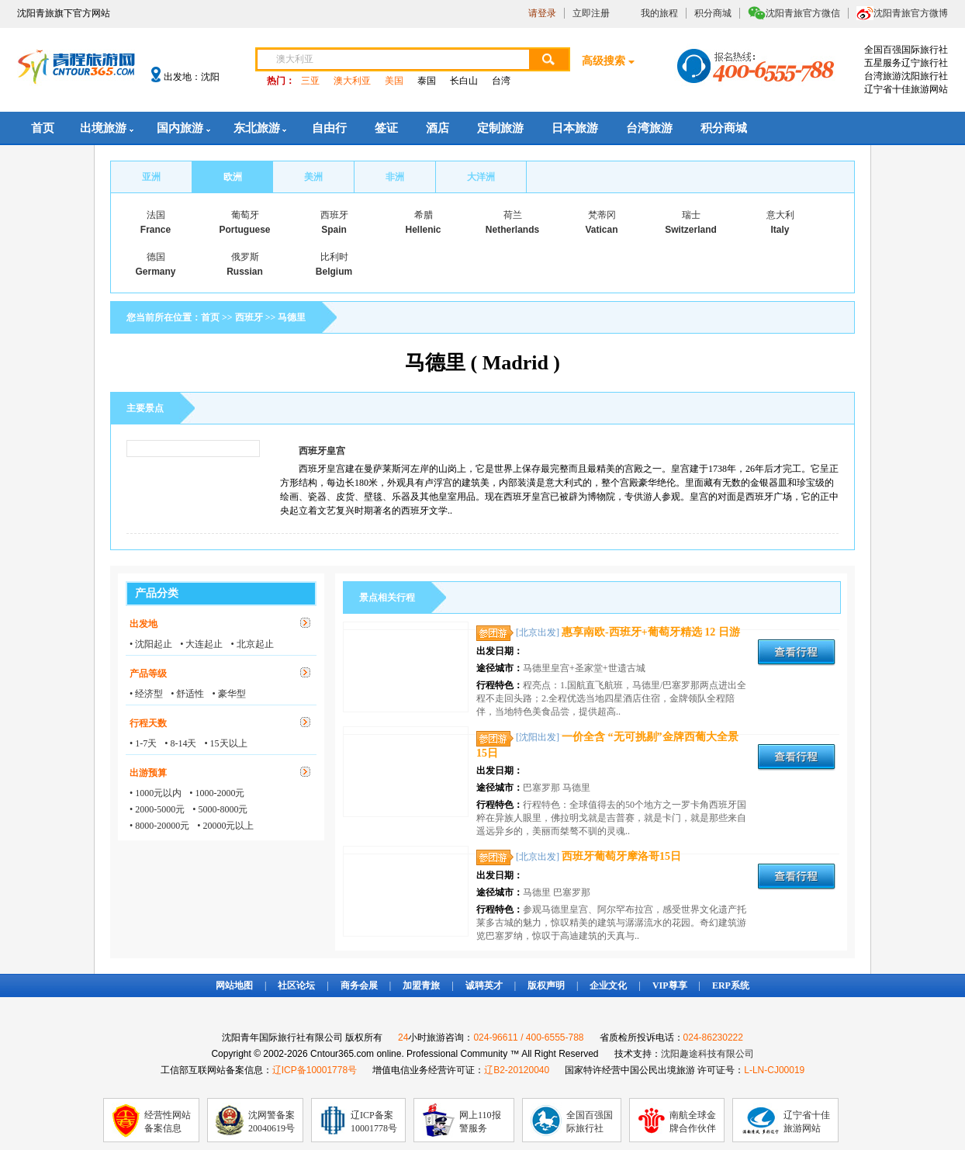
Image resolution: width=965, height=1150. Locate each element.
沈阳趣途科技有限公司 (707, 1053)
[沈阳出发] (537, 737)
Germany (155, 271)
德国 (156, 256)
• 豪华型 (228, 693)
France (155, 229)
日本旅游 (575, 128)
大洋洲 (481, 176)
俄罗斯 (245, 256)
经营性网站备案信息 (167, 1122)
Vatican (601, 229)
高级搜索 (603, 61)
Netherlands (512, 229)
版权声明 (546, 985)
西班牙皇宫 (322, 450)
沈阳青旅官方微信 (803, 13)
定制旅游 (500, 128)
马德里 (292, 317)
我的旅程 (659, 13)
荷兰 (512, 215)
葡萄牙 (245, 215)
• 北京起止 (251, 644)
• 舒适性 (187, 693)
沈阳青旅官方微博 (910, 13)
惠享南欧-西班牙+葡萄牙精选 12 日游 (651, 632)
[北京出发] (537, 632)
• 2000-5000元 (157, 809)
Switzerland (691, 229)
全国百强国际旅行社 (589, 1122)
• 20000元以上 (225, 825)
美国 (394, 80)
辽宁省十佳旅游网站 (806, 1122)
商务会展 (359, 985)
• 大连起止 (201, 644)
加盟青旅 (421, 985)
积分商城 (713, 13)
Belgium (334, 271)
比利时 (334, 256)
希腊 (423, 215)
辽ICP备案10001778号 (374, 1122)
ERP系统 (730, 985)
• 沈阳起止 (151, 644)
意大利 (780, 215)
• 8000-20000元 (159, 825)
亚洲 (151, 176)
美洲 (313, 176)
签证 (386, 128)
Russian (245, 271)
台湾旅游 (649, 128)
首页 (42, 128)
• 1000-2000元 (216, 793)
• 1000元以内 (156, 793)
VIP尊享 (669, 985)
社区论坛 (296, 985)
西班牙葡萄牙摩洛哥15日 (621, 856)
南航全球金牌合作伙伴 (692, 1122)
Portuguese (244, 229)
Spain (334, 229)
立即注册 (591, 13)
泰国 (426, 80)
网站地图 (234, 985)
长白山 (464, 80)
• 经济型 (146, 693)
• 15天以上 (225, 743)
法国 (156, 215)
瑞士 (691, 215)
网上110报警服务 (480, 1122)
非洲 (395, 176)
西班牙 (334, 215)
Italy (779, 229)
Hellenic (423, 229)
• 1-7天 (143, 743)
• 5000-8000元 (219, 809)
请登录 (542, 13)
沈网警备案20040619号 (271, 1122)
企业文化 (608, 985)
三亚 (310, 80)
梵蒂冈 (602, 215)
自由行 (329, 128)
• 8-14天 (180, 743)
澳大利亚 (352, 80)
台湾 (501, 80)
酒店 (437, 128)
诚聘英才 (484, 985)
